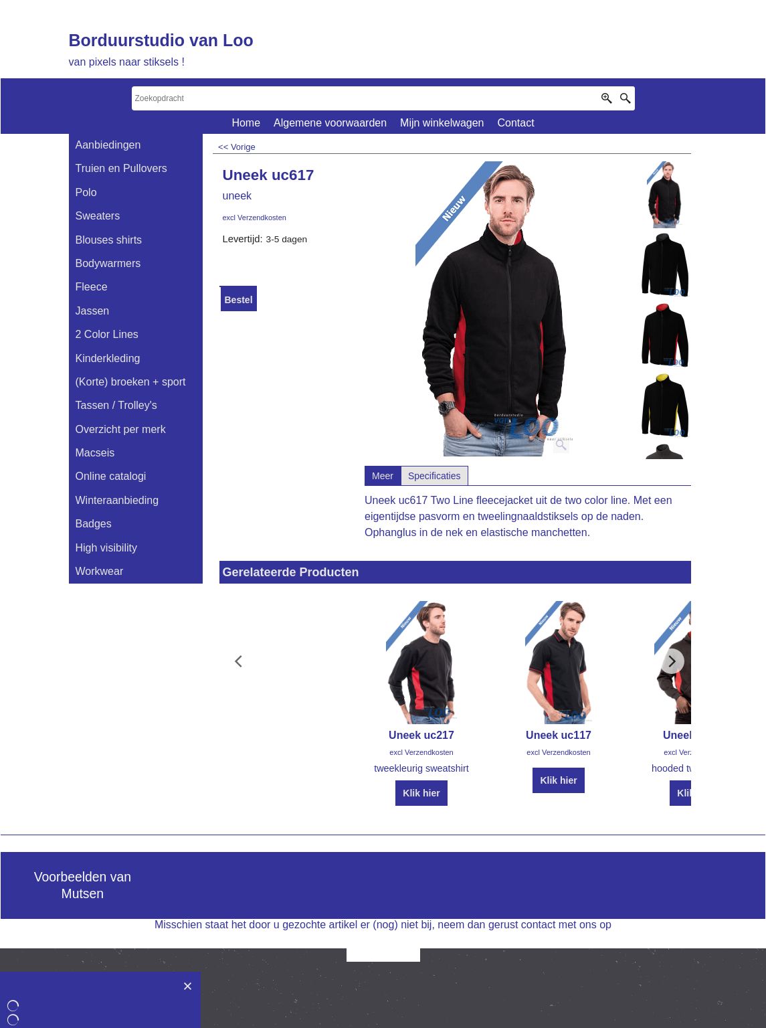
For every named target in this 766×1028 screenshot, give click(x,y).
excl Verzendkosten (254, 217)
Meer (382, 475)
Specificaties (434, 475)
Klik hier (421, 793)
